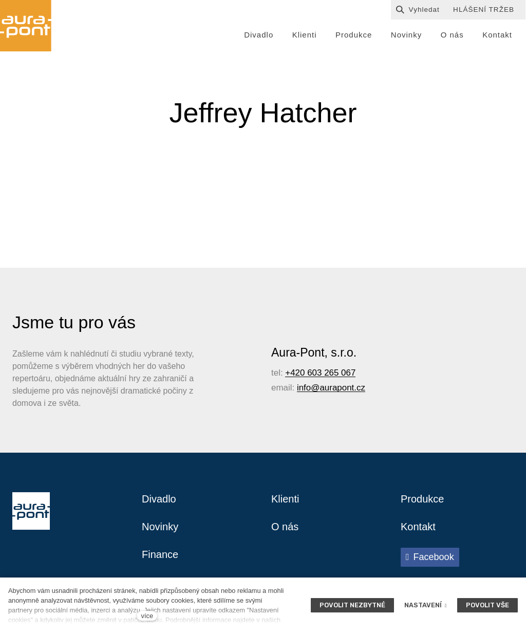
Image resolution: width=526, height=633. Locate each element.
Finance (160, 554)
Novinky (160, 526)
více (147, 616)
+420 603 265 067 (320, 373)
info (304, 388)
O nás (284, 526)
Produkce (422, 499)
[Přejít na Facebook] (430, 557)
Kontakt (418, 526)
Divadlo (159, 499)
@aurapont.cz (338, 388)
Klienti (285, 499)
